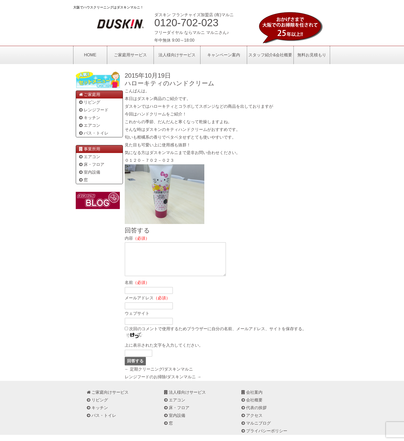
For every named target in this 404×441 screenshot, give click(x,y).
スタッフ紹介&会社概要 (270, 55)
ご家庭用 (89, 94)
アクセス (252, 421)
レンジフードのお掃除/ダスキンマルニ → (163, 383)
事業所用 (89, 149)
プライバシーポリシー (264, 437)
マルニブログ (256, 429)
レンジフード (93, 110)
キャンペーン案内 (223, 55)
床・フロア (91, 164)
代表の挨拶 (254, 414)
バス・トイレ (93, 133)
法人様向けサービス (177, 55)
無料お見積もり (311, 55)
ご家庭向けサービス (107, 398)
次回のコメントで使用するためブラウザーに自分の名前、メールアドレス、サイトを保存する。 (217, 335)
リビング (89, 102)
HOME (90, 55)
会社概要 (252, 406)
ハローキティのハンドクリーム (169, 83)
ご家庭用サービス (130, 55)
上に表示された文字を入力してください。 (164, 351)
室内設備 (89, 172)
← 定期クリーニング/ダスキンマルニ (159, 375)
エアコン (89, 125)
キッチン (89, 117)
